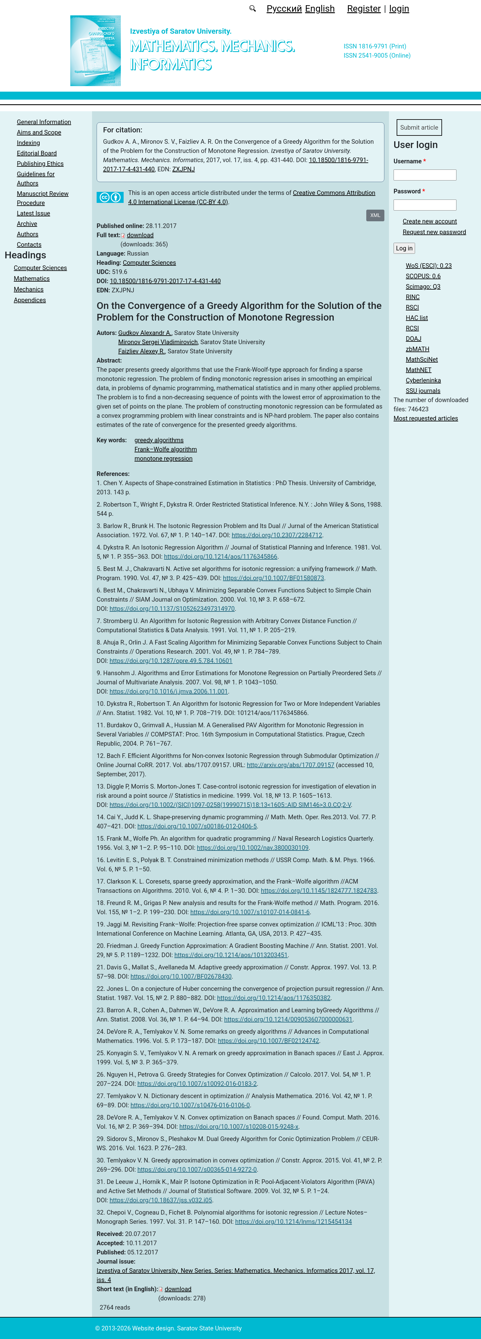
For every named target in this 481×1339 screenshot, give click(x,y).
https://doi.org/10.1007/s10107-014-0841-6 (250, 912)
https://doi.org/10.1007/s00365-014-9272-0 (197, 1169)
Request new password (434, 234)
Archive (27, 223)
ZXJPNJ (183, 169)
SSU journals (423, 392)
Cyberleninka (423, 382)
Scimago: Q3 (423, 288)
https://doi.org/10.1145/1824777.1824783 (319, 890)
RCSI (412, 330)
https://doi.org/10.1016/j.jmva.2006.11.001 (169, 691)
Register (364, 8)
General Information (44, 122)
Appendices (30, 300)
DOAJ (413, 340)
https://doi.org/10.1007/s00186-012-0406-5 (197, 826)
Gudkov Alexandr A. (145, 333)
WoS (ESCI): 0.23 (429, 267)
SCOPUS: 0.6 (423, 278)
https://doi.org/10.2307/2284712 (277, 535)
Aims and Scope (39, 132)
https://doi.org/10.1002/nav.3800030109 (253, 847)
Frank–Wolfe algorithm (165, 449)
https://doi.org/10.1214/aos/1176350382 (273, 998)
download (140, 235)
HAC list (417, 319)
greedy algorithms (158, 440)
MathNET (419, 371)
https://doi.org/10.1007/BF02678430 (181, 976)
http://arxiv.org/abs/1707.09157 (290, 765)
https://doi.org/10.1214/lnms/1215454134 (293, 1221)
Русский (284, 8)
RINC (413, 298)
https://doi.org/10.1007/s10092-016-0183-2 (197, 1083)
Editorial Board (37, 153)
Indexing (28, 142)
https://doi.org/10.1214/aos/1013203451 (230, 955)
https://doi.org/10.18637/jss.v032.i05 (161, 1200)
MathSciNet (422, 361)
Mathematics (32, 278)
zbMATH (417, 351)
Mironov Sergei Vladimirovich (158, 342)
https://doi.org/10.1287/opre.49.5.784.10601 (171, 660)
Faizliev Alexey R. (141, 351)
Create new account (430, 223)
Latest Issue (33, 213)
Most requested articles (426, 420)
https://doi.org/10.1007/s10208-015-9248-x (238, 1126)
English (320, 8)
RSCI (412, 309)
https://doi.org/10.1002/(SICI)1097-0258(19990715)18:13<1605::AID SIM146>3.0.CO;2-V (230, 804)
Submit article (423, 128)
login (399, 8)
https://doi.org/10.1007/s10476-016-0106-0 (190, 1105)
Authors (27, 234)
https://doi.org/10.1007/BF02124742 (268, 1040)
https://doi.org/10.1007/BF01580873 (273, 578)
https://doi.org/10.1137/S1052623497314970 (172, 608)
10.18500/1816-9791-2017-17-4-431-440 (165, 281)
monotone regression (163, 458)
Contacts (29, 244)
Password (409, 193)
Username (410, 163)
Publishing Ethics (40, 163)
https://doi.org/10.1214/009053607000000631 (288, 1019)
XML (375, 215)
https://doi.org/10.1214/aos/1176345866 (220, 556)
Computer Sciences (40, 268)
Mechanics (29, 289)
